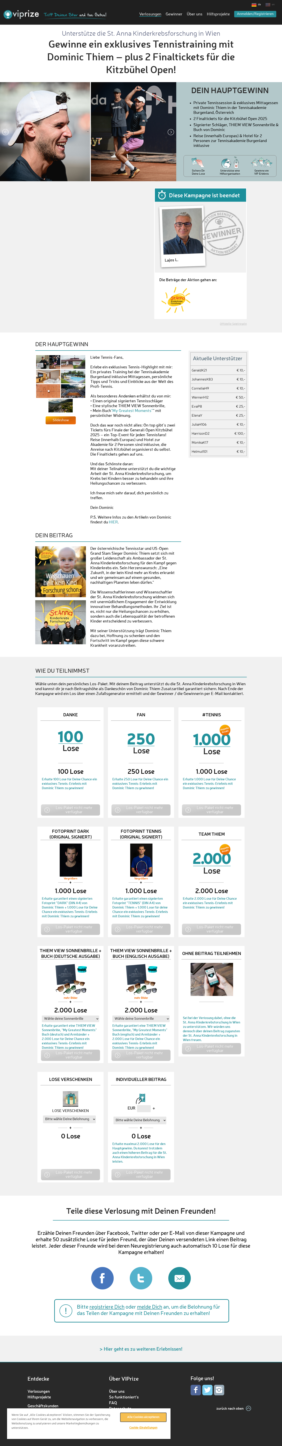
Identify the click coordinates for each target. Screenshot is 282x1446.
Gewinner (174, 14)
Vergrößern (70, 878)
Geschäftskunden (43, 1405)
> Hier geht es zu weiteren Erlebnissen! (141, 1349)
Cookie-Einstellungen (143, 1427)
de (259, 4)
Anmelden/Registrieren (255, 14)
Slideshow (61, 420)
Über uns (194, 14)
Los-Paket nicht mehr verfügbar (74, 809)
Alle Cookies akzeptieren (143, 1417)
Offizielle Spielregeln (233, 324)
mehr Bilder (71, 998)
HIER (113, 522)
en (273, 4)
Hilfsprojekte (218, 14)
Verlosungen (150, 14)
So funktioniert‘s (124, 1397)
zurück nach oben (230, 1408)
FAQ (113, 1402)
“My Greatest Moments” (132, 411)
